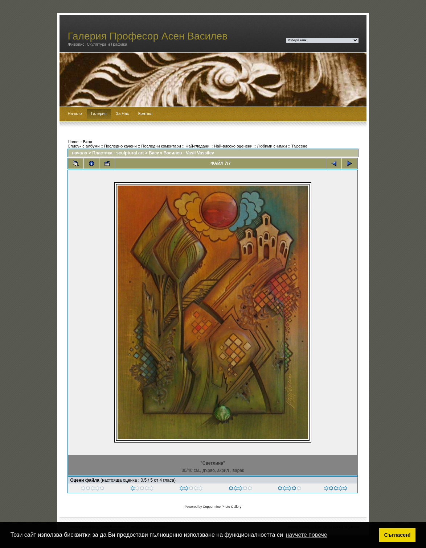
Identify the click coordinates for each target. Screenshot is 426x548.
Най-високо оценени (233, 146)
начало (79, 152)
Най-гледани (197, 146)
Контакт (145, 113)
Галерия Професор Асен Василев (147, 36)
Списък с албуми (83, 146)
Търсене (299, 146)
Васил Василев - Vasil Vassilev (181, 152)
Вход (87, 142)
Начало (74, 113)
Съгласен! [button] (397, 535)
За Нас (122, 113)
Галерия (99, 113)
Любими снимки (272, 146)
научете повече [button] (306, 535)
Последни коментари (161, 146)
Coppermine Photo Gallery (222, 506)
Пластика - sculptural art (118, 152)
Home (72, 142)
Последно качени (120, 146)
